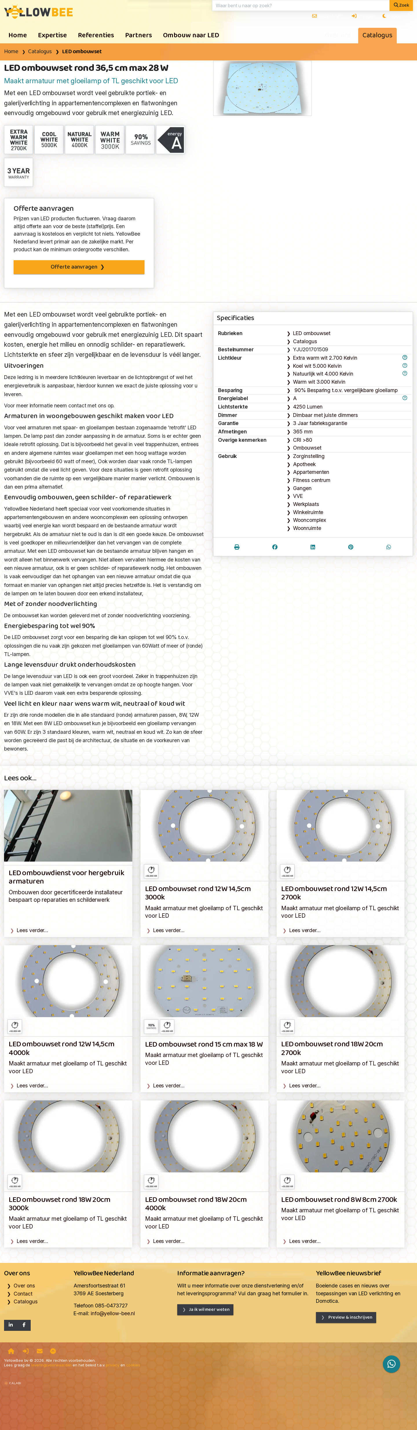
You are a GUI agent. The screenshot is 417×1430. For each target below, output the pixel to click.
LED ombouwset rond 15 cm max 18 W (204, 1044)
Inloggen (362, 16)
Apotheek (304, 464)
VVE (298, 496)
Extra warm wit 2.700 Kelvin (325, 358)
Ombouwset (307, 448)
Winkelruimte (308, 512)
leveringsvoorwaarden (51, 1365)
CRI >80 (302, 440)
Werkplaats (306, 504)
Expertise (52, 35)
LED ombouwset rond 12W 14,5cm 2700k (334, 893)
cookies (133, 1365)
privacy (112, 1365)
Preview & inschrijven (350, 1317)
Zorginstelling (309, 456)
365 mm (302, 431)
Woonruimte (307, 528)
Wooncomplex (309, 520)
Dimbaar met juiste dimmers (325, 415)
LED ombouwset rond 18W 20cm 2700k (332, 1048)
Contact (23, 1294)
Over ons (338, 35)
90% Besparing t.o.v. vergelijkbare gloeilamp (345, 390)
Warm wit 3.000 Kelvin (319, 382)
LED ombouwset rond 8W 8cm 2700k (339, 1200)
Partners (138, 35)
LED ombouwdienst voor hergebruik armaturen (66, 877)
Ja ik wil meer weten (209, 1309)
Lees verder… (32, 930)
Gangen (302, 488)
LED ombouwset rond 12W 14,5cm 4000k (61, 1048)
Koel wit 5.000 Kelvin (317, 366)
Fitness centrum (311, 480)
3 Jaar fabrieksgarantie (320, 423)
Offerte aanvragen (74, 267)
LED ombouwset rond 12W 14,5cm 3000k (198, 893)
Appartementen (311, 472)
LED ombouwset (82, 52)
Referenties (96, 35)
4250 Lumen (307, 407)
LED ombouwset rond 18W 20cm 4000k (196, 1204)
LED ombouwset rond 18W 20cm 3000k (59, 1204)
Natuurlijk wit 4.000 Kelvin (323, 374)
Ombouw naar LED (191, 35)
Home (17, 35)
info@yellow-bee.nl (113, 1313)
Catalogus (377, 35)
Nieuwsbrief (326, 16)
